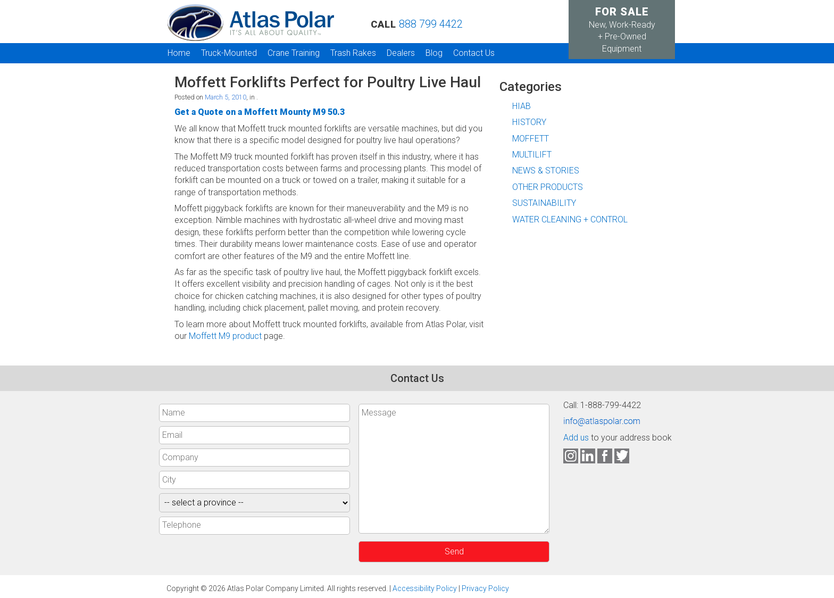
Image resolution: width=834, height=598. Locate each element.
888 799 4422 (431, 24)
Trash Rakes (353, 53)
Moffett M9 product (225, 336)
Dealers (401, 53)
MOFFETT (530, 139)
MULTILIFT (532, 155)
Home (179, 53)
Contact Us (474, 53)
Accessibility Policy (425, 588)
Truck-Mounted (229, 53)
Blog (434, 53)
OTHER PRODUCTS (547, 187)
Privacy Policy (485, 588)
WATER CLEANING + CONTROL (570, 219)
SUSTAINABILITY (544, 203)
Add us (576, 438)
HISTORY (529, 122)
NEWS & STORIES (545, 170)
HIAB (521, 106)
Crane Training (294, 53)
